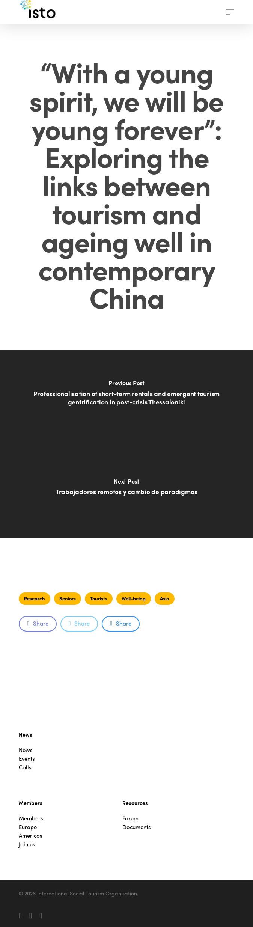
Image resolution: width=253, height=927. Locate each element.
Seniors (67, 598)
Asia (164, 598)
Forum (130, 818)
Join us (27, 844)
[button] (230, 12)
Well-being (134, 598)
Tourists (98, 598)
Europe (28, 827)
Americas (30, 835)
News (26, 750)
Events (27, 758)
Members (31, 818)
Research (34, 598)
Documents (136, 827)
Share (37, 623)
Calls (25, 767)
